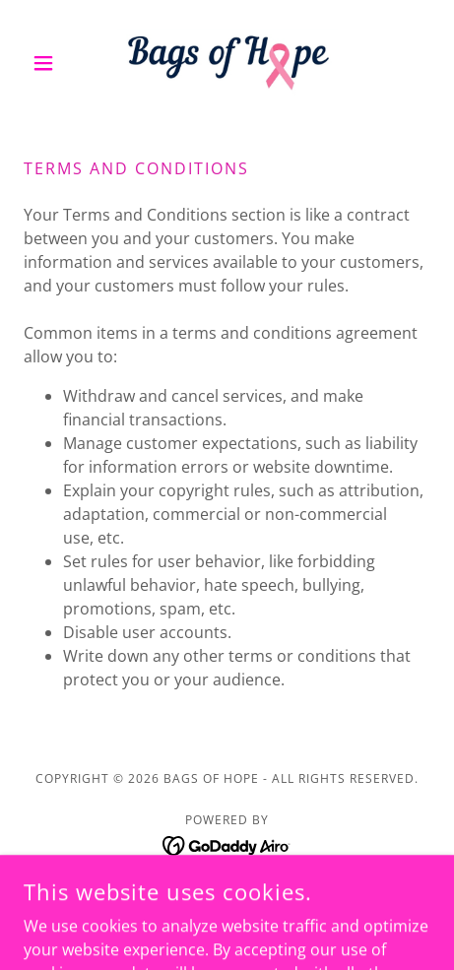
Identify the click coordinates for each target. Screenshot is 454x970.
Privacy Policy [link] (227, 894)
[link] (227, 63)
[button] (54, 63)
